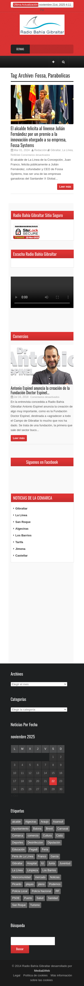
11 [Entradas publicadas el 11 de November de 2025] (22, 773)
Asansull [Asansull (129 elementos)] (58, 821)
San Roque (23, 522)
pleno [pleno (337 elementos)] (41, 884)
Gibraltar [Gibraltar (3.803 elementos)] (17, 863)
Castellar (21, 555)
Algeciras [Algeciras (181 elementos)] (30, 821)
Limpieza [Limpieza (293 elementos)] (32, 870)
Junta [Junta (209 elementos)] (51, 863)
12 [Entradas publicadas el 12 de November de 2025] (29, 773)
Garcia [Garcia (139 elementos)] (54, 856)
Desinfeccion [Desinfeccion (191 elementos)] (35, 842)
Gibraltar (56, 150)
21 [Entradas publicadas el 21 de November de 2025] (45, 781)
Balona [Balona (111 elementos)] (37, 828)
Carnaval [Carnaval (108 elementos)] (62, 828)
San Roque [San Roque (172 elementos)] (19, 905)
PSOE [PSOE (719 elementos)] (16, 898)
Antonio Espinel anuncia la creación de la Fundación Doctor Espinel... (40, 390)
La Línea (67, 150)
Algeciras (22, 528)
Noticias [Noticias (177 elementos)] (55, 877)
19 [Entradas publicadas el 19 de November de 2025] (29, 781)
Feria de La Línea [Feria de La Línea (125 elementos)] (22, 856)
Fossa (40, 75)
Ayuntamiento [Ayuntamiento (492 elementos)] (20, 828)
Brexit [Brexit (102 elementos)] (49, 828)
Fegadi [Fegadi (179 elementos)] (33, 849)
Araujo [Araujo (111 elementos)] (45, 821)
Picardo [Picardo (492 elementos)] (17, 884)
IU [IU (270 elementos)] (42, 863)
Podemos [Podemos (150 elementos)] (54, 884)
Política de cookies (35, 975)
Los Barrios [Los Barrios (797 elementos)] (49, 870)
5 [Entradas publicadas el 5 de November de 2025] (30, 765)
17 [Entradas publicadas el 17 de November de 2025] (14, 781)
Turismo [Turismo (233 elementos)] (35, 905)
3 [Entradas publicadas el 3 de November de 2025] (14, 765)
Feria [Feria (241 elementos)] (45, 849)
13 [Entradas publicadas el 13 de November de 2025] (37, 773)
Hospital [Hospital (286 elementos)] (32, 863)
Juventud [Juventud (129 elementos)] (64, 863)
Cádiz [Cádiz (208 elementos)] (59, 835)
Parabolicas (59, 75)
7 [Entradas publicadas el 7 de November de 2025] (45, 765)
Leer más (65, 186)
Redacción (40, 150)
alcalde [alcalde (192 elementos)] (16, 821)
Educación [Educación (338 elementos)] (18, 849)
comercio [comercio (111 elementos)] (33, 835)
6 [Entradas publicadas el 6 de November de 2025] (38, 765)
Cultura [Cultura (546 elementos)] (47, 835)
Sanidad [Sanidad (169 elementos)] (53, 898)
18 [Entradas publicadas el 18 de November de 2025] (22, 781)
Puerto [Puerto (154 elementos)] (28, 898)
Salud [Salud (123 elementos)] (40, 898)
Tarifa (19, 542)
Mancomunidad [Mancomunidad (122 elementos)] (21, 877)
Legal (16, 975)
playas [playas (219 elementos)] (30, 884)
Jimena (20, 548)
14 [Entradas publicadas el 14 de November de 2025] (45, 773)
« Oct (14, 795)
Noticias (15, 154)
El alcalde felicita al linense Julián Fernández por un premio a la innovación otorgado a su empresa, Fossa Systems (38, 136)
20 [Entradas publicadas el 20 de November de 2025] (37, 781)
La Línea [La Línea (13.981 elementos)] (17, 870)
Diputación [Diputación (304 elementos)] (53, 842)
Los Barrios (23, 535)
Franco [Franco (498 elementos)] (42, 856)
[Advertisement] (42, 613)
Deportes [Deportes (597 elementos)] (17, 842)
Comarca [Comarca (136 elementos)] (17, 835)
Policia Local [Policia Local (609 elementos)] (19, 891)
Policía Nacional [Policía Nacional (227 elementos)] (41, 891)
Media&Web (42, 970)
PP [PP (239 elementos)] (57, 891)
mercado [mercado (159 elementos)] (40, 877)
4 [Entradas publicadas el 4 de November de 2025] (22, 765)
